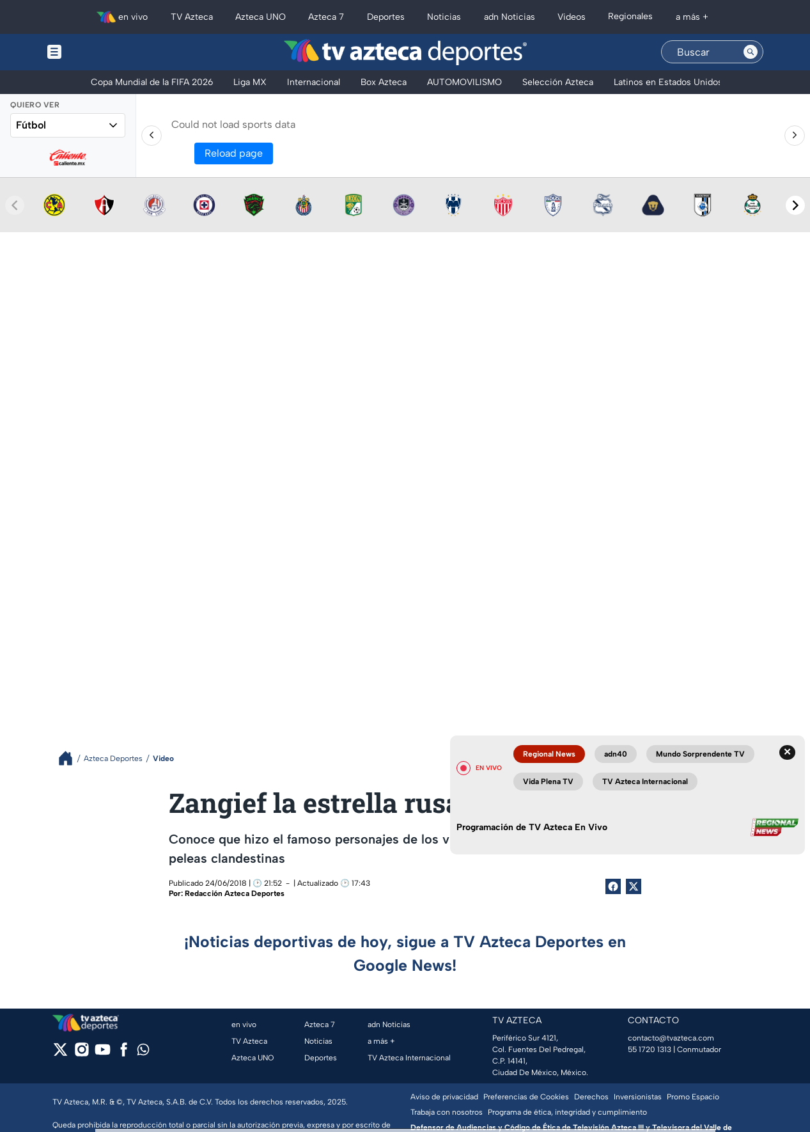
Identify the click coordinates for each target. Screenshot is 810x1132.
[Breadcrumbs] (71, 758)
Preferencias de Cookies (526, 1096)
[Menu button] (98, 52)
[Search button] (751, 52)
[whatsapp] (143, 1052)
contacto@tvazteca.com (671, 1038)
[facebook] (124, 1054)
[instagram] (82, 1054)
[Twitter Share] (633, 886)
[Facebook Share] (613, 886)
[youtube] (103, 1054)
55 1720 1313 (649, 1049)
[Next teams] (795, 205)
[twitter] (60, 1054)
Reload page (234, 153)
